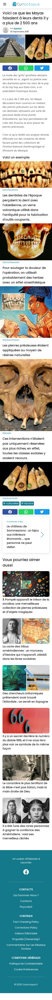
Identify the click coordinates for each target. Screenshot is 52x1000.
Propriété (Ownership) (26, 939)
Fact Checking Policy (26, 922)
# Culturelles (11, 503)
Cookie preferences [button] (26, 969)
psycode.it (26, 907)
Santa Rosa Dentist (10, 189)
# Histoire (27, 503)
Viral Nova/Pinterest (10, 339)
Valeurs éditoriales (26, 933)
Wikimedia (6, 433)
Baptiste (18, 28)
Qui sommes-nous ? (26, 895)
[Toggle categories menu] (4, 4)
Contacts (26, 901)
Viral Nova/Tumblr (10, 498)
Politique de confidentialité (26, 963)
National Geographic (10, 262)
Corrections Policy (26, 927)
